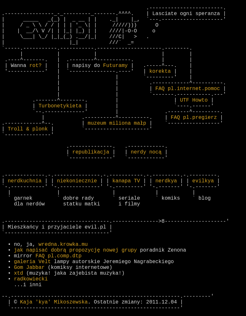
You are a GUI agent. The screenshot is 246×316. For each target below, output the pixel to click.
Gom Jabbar (29, 267)
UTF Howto (194, 100)
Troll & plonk (28, 129)
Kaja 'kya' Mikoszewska (54, 302)
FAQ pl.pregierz (194, 118)
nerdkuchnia (25, 181)
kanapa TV (126, 181)
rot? (35, 66)
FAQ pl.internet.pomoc (187, 89)
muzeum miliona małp (117, 123)
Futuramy (115, 66)
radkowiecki (31, 279)
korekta (160, 71)
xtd (18, 273)
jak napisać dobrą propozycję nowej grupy (75, 250)
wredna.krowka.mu (63, 244)
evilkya (203, 181)
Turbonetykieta (59, 106)
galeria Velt (32, 262)
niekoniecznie (77, 181)
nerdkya (166, 181)
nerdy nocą (146, 152)
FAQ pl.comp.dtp (59, 256)
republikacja (90, 152)
